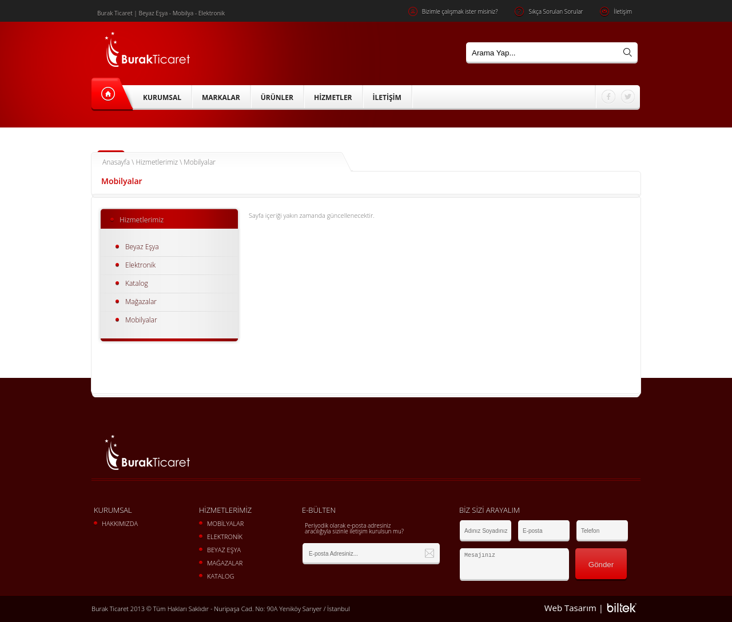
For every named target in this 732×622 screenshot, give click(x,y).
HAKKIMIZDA (120, 523)
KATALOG (220, 576)
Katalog (136, 283)
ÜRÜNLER (277, 97)
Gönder (601, 564)
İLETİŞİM (387, 97)
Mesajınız (514, 564)
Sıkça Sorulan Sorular (549, 12)
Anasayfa (116, 162)
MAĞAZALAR (224, 563)
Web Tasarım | (573, 608)
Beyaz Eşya (142, 247)
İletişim (616, 12)
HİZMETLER (333, 97)
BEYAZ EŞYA (224, 549)
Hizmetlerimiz (157, 162)
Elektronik (140, 265)
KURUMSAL (162, 97)
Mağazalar (141, 301)
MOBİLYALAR (225, 523)
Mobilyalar (141, 320)
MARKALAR (221, 97)
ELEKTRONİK (224, 536)
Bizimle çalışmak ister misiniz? (453, 11)
